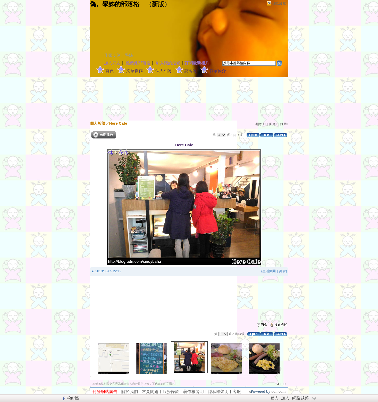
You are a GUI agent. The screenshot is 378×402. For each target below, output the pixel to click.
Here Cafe (118, 123)
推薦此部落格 (138, 63)
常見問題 (150, 391)
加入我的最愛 (168, 63)
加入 (285, 398)
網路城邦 (279, 4)
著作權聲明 (193, 391)
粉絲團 (73, 398)
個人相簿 (163, 71)
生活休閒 (269, 271)
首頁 (109, 71)
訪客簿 (190, 71)
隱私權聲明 (218, 391)
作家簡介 (217, 71)
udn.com (278, 391)
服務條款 (171, 391)
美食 (282, 271)
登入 (274, 398)
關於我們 (129, 391)
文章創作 (134, 71)
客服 (237, 391)
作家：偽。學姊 (118, 55)
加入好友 (112, 63)
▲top (280, 383)
